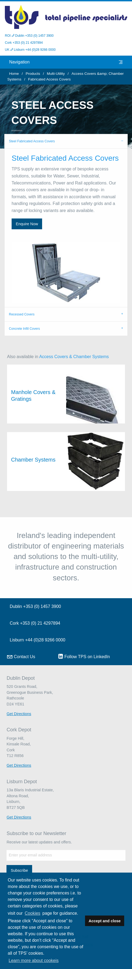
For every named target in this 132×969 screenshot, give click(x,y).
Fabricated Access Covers (49, 79)
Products (33, 74)
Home (14, 74)
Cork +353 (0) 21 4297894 (24, 43)
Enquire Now (27, 224)
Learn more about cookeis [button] (34, 960)
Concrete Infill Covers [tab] (24, 329)
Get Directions (18, 714)
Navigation (66, 62)
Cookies (32, 913)
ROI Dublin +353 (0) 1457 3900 (29, 36)
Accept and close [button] (104, 921)
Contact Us (21, 657)
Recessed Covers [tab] (22, 314)
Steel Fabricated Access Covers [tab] (32, 141)
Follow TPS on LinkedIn (84, 656)
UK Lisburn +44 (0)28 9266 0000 (30, 50)
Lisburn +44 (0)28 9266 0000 (37, 640)
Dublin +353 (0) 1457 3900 (35, 606)
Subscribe (19, 870)
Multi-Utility (56, 74)
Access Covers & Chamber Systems (74, 356)
